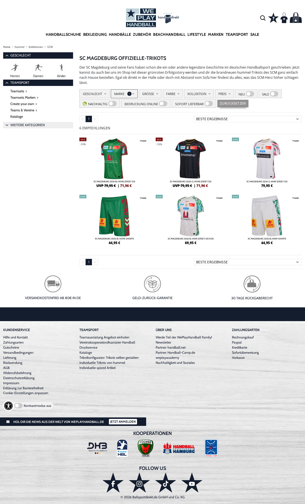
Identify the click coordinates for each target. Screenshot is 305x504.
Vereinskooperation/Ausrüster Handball (107, 342)
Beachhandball (169, 34)
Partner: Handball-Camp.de (175, 353)
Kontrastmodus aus (37, 406)
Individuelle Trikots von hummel (102, 363)
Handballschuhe (63, 34)
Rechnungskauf (243, 337)
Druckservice (88, 347)
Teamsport (237, 34)
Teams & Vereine (22, 110)
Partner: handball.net (171, 347)
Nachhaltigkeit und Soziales (175, 363)
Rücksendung (12, 363)
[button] (263, 18)
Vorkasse (238, 358)
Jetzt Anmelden (123, 422)
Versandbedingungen (18, 353)
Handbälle (120, 34)
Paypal (237, 342)
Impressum (11, 383)
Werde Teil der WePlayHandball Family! (184, 337)
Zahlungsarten (13, 342)
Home (6, 47)
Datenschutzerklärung (19, 378)
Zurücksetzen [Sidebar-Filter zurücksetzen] (233, 103)
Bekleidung (95, 34)
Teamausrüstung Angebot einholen (104, 337)
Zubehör (142, 34)
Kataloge (16, 117)
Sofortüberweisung (245, 353)
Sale (254, 34)
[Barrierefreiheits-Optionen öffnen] (8, 405)
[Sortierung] (248, 119)
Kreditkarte (239, 347)
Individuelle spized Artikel (97, 368)
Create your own (22, 104)
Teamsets (17, 91)
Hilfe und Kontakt (15, 337)
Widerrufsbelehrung (17, 373)
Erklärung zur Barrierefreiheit (23, 388)
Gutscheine (11, 347)
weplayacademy (167, 358)
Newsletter (163, 342)
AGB (6, 368)
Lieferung (9, 358)
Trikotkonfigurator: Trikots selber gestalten (109, 358)
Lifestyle (196, 34)
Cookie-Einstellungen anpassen (25, 393)
